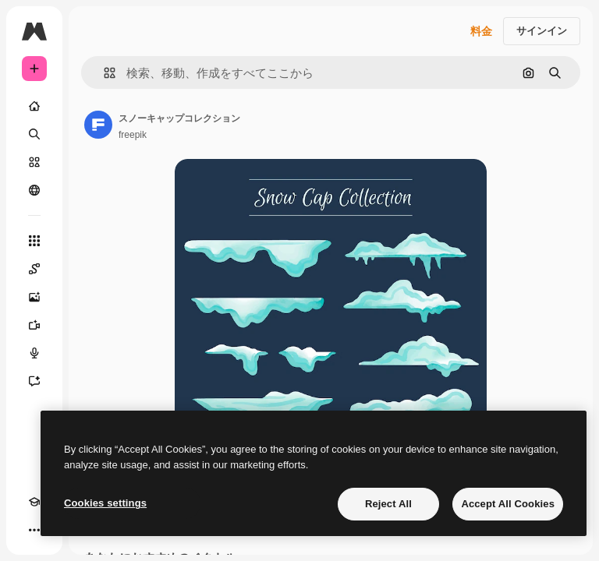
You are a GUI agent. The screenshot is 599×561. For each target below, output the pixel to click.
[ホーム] (34, 106)
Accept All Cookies (508, 504)
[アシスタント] (34, 381)
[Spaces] (34, 268)
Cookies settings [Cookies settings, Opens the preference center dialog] (105, 503)
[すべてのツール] (34, 240)
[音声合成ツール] (34, 352)
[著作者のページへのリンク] (98, 125)
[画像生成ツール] (34, 296)
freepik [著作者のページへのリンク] (133, 134)
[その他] (34, 529)
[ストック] (34, 162)
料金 (481, 31)
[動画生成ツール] (34, 324)
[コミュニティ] (34, 190)
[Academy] (34, 501)
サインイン (541, 31)
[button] (103, 73)
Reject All (388, 504)
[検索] (34, 134)
